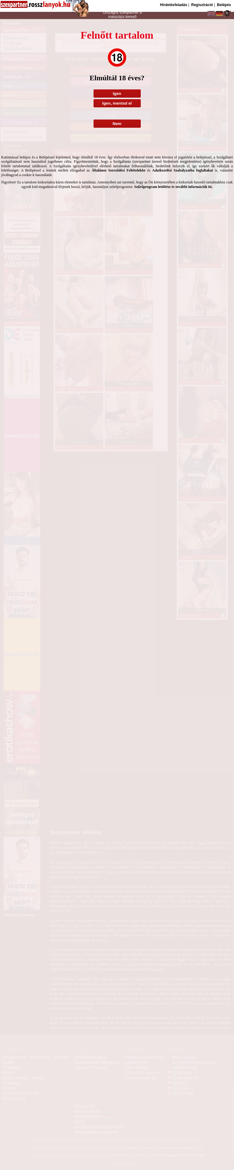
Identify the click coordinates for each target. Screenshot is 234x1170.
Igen (117, 93)
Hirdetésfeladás (173, 5)
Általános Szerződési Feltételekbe (119, 170)
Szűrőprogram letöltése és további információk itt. (173, 187)
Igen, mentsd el (117, 103)
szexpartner (129, 12)
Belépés (224, 5)
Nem (117, 123)
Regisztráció (202, 5)
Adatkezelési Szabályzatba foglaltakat (182, 170)
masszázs (117, 17)
